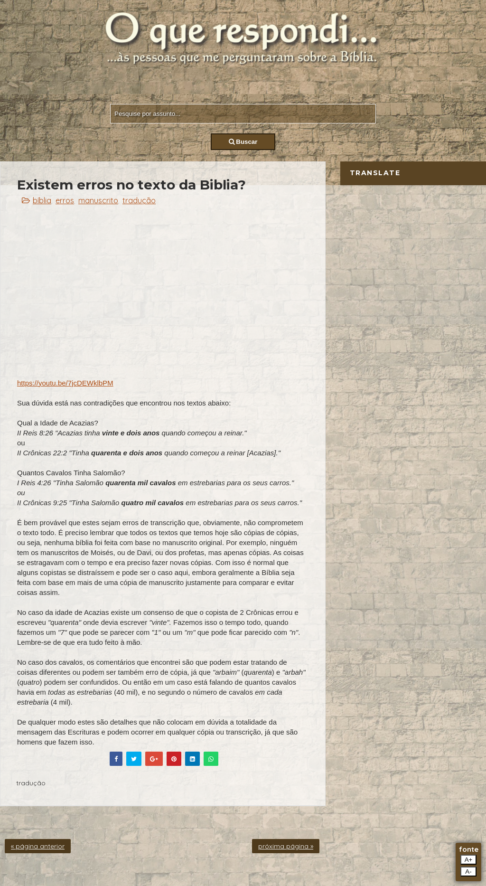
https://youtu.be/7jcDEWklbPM (65, 383)
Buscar (243, 141)
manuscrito (98, 200)
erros (65, 200)
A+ (469, 859)
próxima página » (285, 846)
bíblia (42, 200)
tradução (139, 200)
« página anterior (38, 846)
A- (468, 871)
